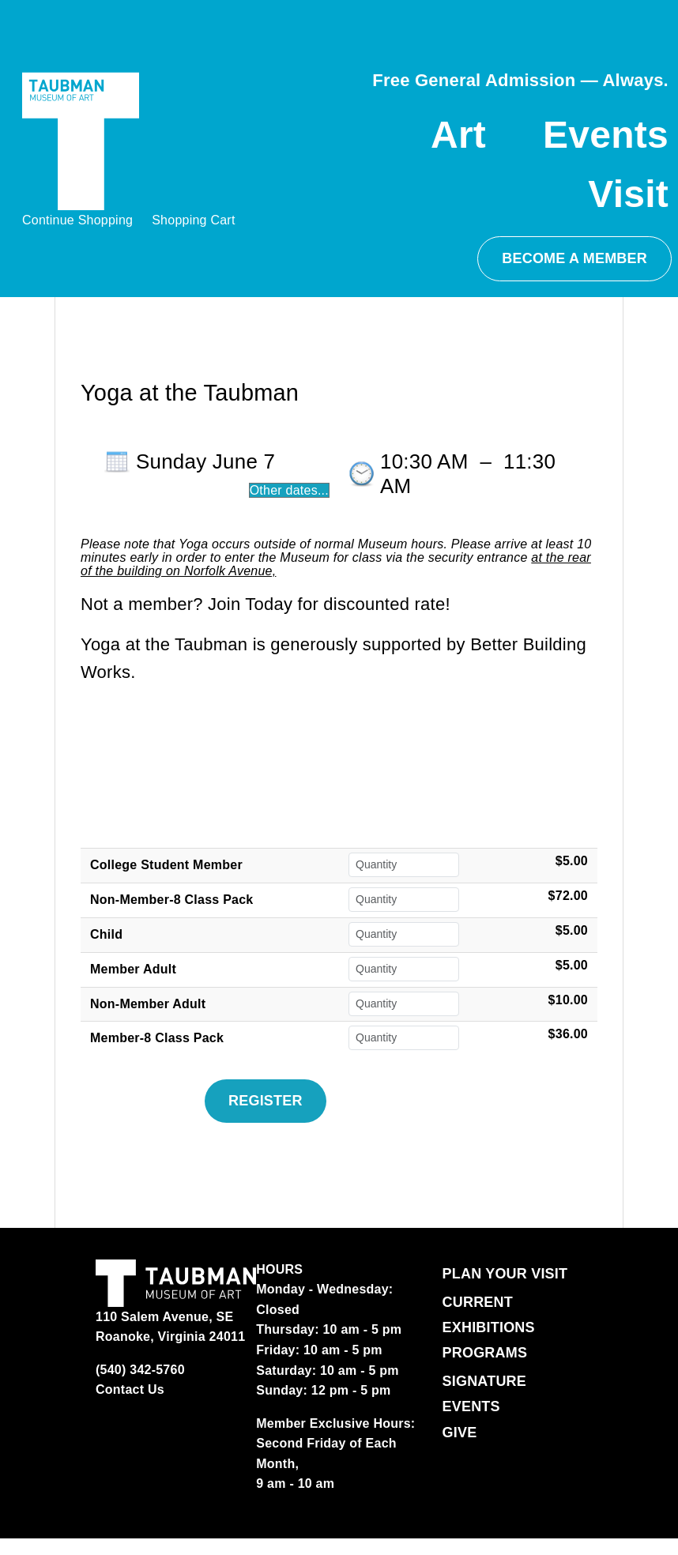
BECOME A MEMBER (574, 258)
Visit (628, 194)
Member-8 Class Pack (157, 1038)
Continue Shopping (77, 220)
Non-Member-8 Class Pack (171, 899)
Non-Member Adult (147, 1004)
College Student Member (166, 865)
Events (606, 135)
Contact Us (130, 1389)
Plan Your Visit (505, 1274)
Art (458, 135)
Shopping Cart (193, 220)
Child (106, 934)
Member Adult (133, 969)
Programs (485, 1353)
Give (460, 1432)
